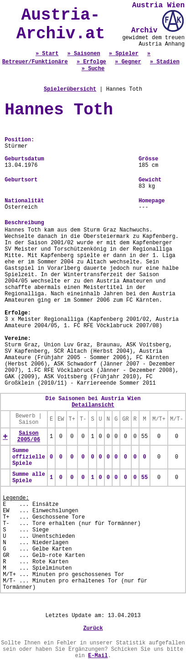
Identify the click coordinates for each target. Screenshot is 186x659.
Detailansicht (93, 405)
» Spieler (124, 54)
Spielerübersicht (70, 89)
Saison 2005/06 (28, 436)
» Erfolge (91, 62)
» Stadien (165, 62)
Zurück (93, 628)
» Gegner (128, 62)
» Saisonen (83, 54)
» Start (47, 54)
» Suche (93, 69)
